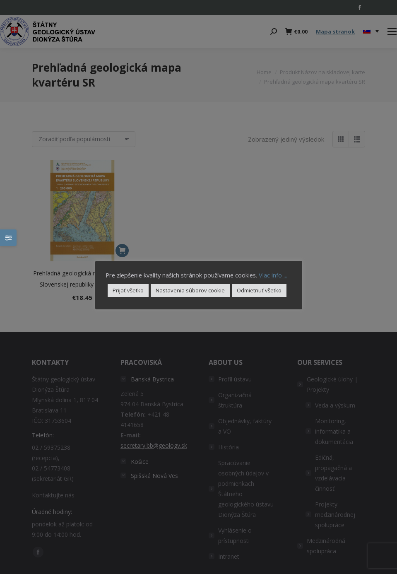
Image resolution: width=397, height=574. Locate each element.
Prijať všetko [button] (128, 290)
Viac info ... (273, 275)
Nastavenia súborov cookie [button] (190, 290)
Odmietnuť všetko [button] (259, 290)
